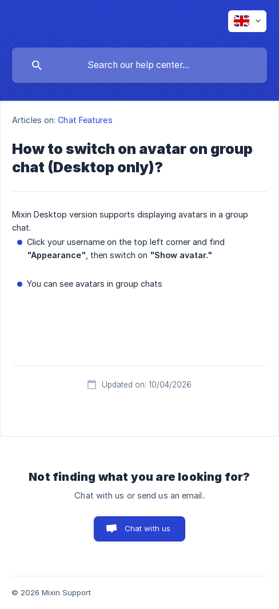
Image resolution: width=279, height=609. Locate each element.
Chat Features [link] (85, 120)
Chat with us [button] (148, 528)
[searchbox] (139, 65)
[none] (247, 21)
